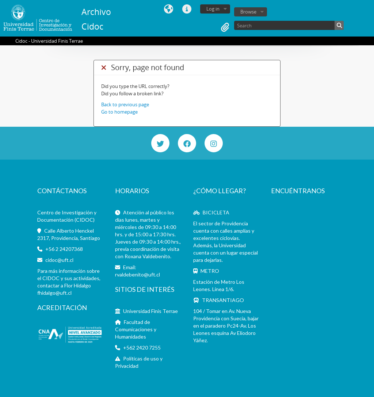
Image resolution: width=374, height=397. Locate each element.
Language (168, 9)
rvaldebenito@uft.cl (137, 274)
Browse (248, 11)
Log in (213, 8)
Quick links (187, 9)
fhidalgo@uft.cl (54, 293)
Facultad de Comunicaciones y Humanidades (135, 329)
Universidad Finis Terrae (150, 311)
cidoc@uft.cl (59, 260)
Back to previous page (125, 104)
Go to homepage (119, 111)
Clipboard (225, 27)
